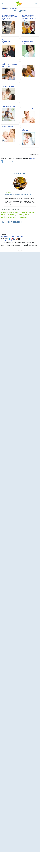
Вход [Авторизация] (37, 3)
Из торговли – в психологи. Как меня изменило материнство (30, 41)
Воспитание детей (23, 217)
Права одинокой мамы (8, 86)
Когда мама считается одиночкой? (28, 129)
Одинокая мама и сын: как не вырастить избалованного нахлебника (10, 41)
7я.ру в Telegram (9, 239)
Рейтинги (3, 240)
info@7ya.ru (3, 236)
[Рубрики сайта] (2, 3)
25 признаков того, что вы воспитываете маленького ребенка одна (10, 64)
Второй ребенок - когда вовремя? (9, 217)
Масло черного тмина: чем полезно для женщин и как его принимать (18, 195)
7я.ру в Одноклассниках (17, 239)
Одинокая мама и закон (9, 106)
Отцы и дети (19, 214)
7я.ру (19, 239)
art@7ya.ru (32, 158)
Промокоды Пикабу (19, 236)
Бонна (6, 240)
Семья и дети (16, 212)
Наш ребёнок (11, 240)
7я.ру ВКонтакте (14, 239)
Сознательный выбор (28, 109)
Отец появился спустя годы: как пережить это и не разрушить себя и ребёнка (9, 17)
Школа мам (26, 214)
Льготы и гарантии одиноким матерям (7, 127)
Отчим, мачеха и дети (6, 212)
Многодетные (24, 212)
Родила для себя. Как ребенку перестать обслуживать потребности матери (29, 17)
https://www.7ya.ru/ (10, 236)
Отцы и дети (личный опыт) (8, 214)
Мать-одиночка (32, 212)
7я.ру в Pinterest (12, 239)
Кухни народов (8, 192)
